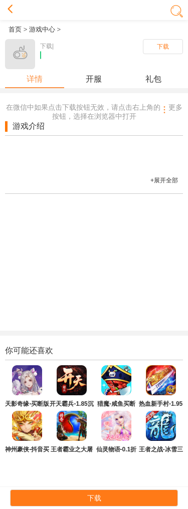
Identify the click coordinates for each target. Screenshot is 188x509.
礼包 (153, 79)
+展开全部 (164, 180)
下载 (163, 46)
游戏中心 (42, 29)
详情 (35, 79)
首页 (15, 29)
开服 (94, 79)
